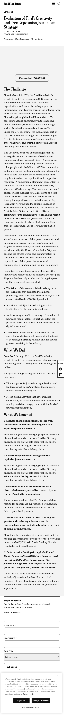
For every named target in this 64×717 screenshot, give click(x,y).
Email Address (12, 612)
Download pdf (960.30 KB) (32, 78)
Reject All (21, 700)
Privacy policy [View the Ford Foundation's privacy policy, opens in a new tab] (28, 693)
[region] (31, 693)
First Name (10, 625)
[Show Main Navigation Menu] (53, 3)
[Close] (58, 675)
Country (9, 651)
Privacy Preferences (30, 707)
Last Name (10, 638)
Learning (8, 12)
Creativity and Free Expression (16, 39)
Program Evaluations (16, 34)
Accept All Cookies (41, 700)
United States (37, 39)
